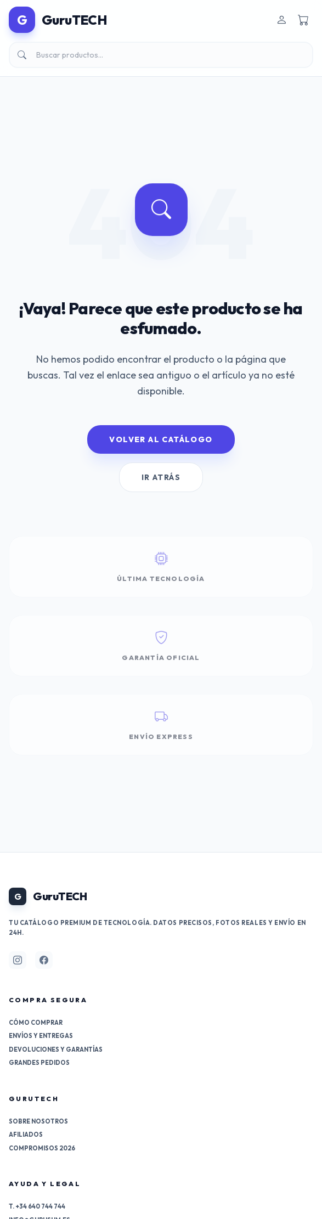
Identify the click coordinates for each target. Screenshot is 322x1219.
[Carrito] (303, 20)
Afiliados (26, 1134)
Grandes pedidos (39, 1062)
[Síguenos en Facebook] (44, 960)
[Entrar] (281, 20)
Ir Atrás (161, 477)
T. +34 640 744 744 (37, 1206)
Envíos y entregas (41, 1036)
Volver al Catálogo (160, 439)
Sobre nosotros (38, 1121)
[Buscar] (161, 55)
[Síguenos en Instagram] (17, 960)
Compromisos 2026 (42, 1148)
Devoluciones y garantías (56, 1049)
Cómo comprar (36, 1022)
